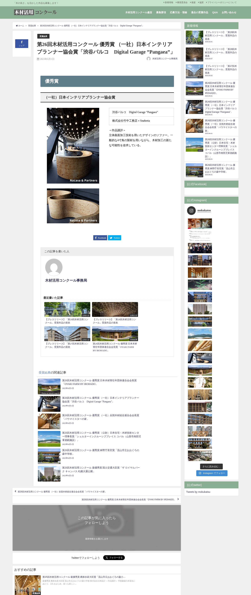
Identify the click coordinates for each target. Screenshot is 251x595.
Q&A (215, 12)
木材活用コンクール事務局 (164, 59)
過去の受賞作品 (199, 12)
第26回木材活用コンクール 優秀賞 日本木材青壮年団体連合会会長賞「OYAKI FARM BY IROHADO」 (111, 420)
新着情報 (169, 2)
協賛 (201, 2)
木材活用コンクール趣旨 (138, 12)
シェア (22, 43)
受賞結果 (44, 36)
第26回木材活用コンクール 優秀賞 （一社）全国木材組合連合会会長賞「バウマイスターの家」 (78, 409)
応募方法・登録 (178, 12)
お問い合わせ (229, 12)
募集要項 (161, 12)
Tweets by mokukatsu (198, 308)
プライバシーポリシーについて (222, 2)
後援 (193, 2)
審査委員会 (182, 2)
